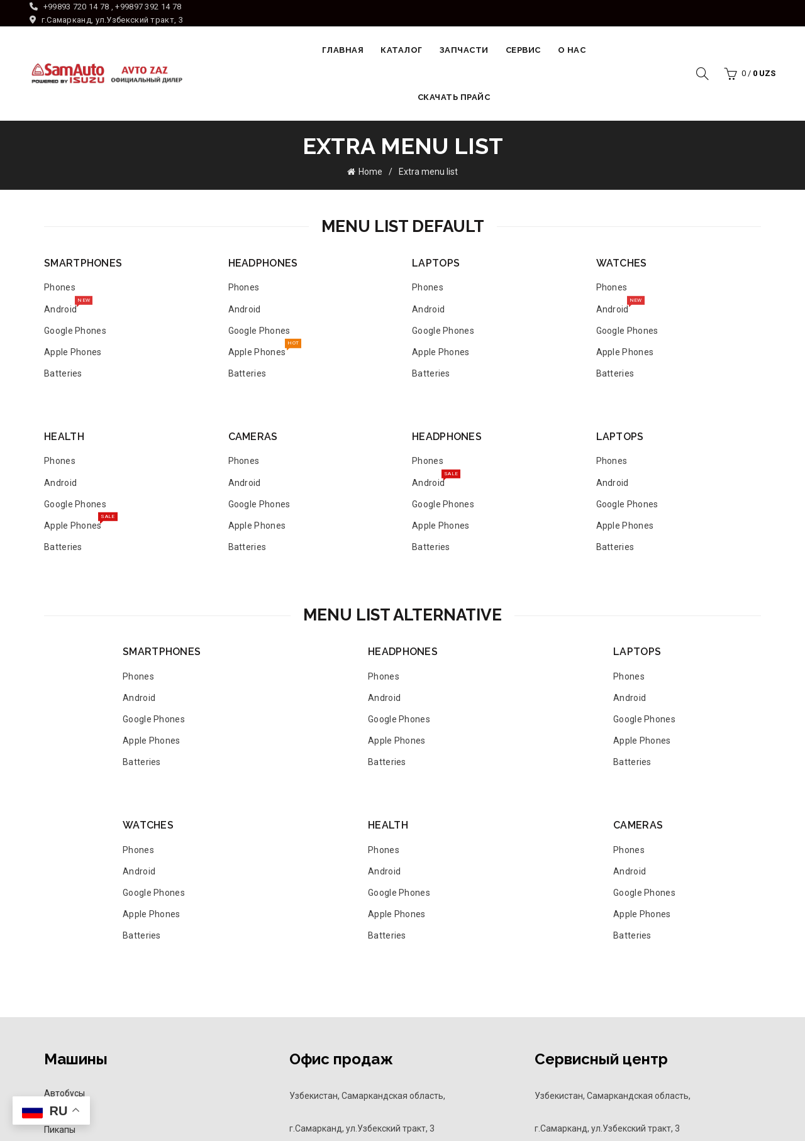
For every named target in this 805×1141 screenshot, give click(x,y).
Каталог (401, 50)
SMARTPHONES (83, 262)
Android (60, 306)
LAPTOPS (436, 262)
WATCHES (621, 262)
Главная (343, 50)
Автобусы (64, 1093)
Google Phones (75, 330)
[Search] (702, 73)
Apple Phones (73, 351)
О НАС (572, 50)
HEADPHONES (263, 262)
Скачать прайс (454, 97)
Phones (59, 287)
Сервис (523, 50)
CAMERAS (253, 436)
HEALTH (64, 436)
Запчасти (464, 50)
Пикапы (59, 1129)
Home (370, 172)
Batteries (63, 373)
